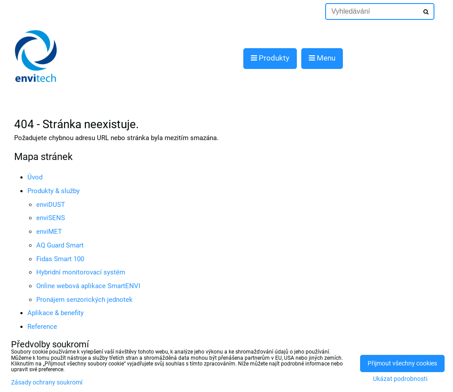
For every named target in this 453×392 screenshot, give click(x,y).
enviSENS (50, 218)
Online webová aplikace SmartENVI (88, 286)
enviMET (49, 232)
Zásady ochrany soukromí (46, 382)
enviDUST (50, 205)
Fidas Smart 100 (60, 259)
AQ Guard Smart (60, 245)
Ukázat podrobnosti (400, 379)
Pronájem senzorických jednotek (84, 300)
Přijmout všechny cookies (402, 363)
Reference (42, 327)
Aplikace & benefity (55, 313)
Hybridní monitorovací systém (80, 272)
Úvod (34, 177)
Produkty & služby (53, 191)
